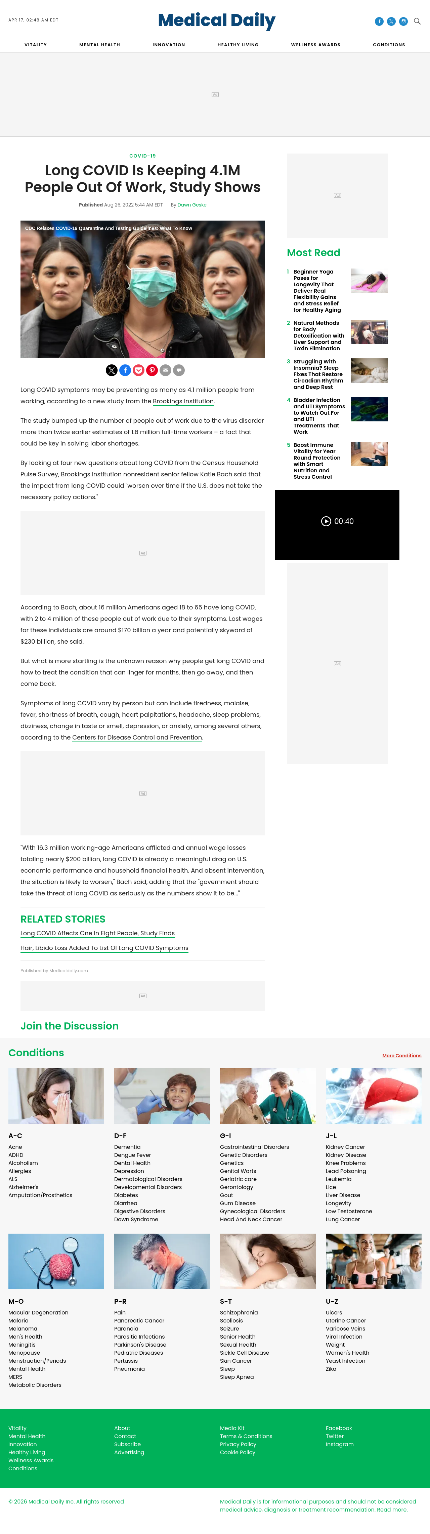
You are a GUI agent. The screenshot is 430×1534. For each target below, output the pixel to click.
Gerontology (236, 1187)
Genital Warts (238, 1171)
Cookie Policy (237, 1452)
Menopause (24, 1353)
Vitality (17, 1428)
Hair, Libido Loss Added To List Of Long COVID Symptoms (104, 948)
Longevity (338, 1203)
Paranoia (126, 1329)
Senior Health (238, 1337)
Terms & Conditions (246, 1436)
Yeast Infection (346, 1361)
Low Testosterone (349, 1211)
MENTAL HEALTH (99, 45)
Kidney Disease (346, 1155)
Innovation (22, 1444)
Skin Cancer (236, 1361)
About (122, 1428)
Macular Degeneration (38, 1312)
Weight (335, 1345)
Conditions (36, 1053)
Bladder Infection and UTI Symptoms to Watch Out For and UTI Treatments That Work (319, 416)
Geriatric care (238, 1179)
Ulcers (334, 1312)
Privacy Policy (238, 1444)
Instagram (340, 1444)
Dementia (127, 1147)
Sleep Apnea (237, 1377)
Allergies (19, 1171)
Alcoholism (23, 1163)
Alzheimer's (23, 1187)
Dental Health (132, 1163)
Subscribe (127, 1444)
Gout (226, 1195)
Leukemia (338, 1179)
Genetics (232, 1163)
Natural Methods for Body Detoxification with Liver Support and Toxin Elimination (319, 335)
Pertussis (126, 1361)
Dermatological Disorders (148, 1179)
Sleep (227, 1369)
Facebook (339, 1428)
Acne (15, 1147)
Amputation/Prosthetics (40, 1195)
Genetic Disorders (243, 1155)
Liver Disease (343, 1195)
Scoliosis (231, 1320)
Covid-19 (142, 156)
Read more (391, 1510)
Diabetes (126, 1195)
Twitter (335, 1436)
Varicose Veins (345, 1329)
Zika (331, 1369)
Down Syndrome (136, 1219)
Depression (129, 1171)
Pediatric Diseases (138, 1353)
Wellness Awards (316, 45)
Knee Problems (346, 1163)
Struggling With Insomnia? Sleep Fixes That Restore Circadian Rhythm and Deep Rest (318, 374)
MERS (15, 1377)
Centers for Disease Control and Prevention (137, 737)
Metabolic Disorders (34, 1385)
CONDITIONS (389, 45)
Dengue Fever (132, 1155)
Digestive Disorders (139, 1211)
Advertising (129, 1452)
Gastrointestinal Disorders (254, 1147)
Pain (120, 1312)
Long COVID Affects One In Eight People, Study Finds (97, 933)
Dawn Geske (192, 204)
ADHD (15, 1155)
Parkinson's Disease (140, 1345)
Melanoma (22, 1329)
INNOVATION (169, 45)
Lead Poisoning (346, 1171)
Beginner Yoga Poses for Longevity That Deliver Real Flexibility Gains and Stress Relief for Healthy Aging (317, 291)
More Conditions (402, 1055)
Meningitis (22, 1345)
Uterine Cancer (346, 1320)
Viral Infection (344, 1337)
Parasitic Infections (139, 1337)
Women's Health (347, 1353)
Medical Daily (217, 20)
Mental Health (27, 1369)
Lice (331, 1187)
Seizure (229, 1329)
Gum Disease (238, 1203)
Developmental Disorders (148, 1187)
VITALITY (36, 45)
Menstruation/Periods (37, 1361)
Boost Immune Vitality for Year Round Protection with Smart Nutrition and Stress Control (317, 461)
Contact (125, 1436)
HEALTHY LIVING (238, 45)
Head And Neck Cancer (251, 1219)
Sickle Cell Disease (244, 1353)
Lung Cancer (343, 1219)
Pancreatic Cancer (139, 1320)
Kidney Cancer (345, 1147)
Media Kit (232, 1428)
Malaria (18, 1320)
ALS (12, 1179)
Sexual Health (238, 1345)
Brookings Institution (183, 401)
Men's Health (25, 1337)
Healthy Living (26, 1452)
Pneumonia (129, 1369)
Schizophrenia (239, 1312)
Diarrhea (125, 1203)
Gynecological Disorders (252, 1211)
